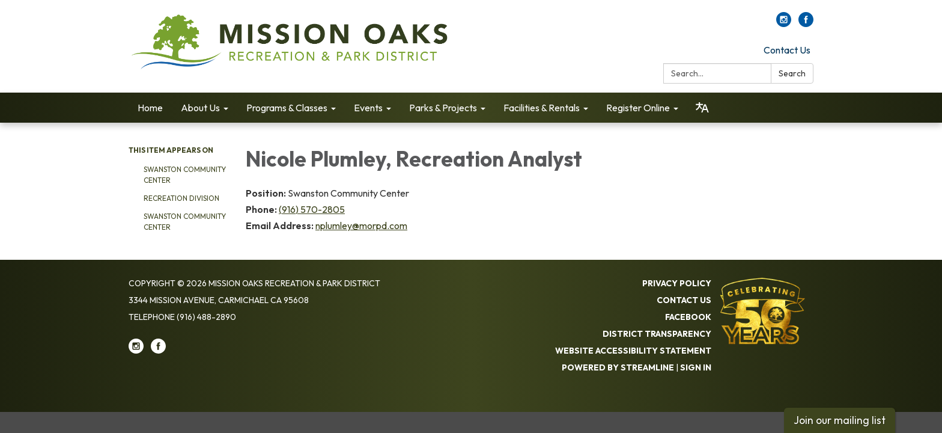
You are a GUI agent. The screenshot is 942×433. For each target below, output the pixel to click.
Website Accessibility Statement (633, 350)
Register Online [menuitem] (638, 108)
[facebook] (805, 23)
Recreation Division (181, 198)
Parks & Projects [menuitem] (443, 108)
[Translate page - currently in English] (702, 108)
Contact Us (787, 50)
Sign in (695, 367)
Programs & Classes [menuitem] (286, 108)
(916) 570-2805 (312, 209)
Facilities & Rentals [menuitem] (541, 108)
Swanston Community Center (185, 175)
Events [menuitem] (368, 108)
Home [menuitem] (150, 108)
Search (792, 73)
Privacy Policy (676, 283)
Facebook (688, 317)
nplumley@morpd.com (361, 226)
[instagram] (783, 23)
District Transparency (657, 333)
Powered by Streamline (618, 367)
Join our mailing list (840, 420)
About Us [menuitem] (200, 108)
